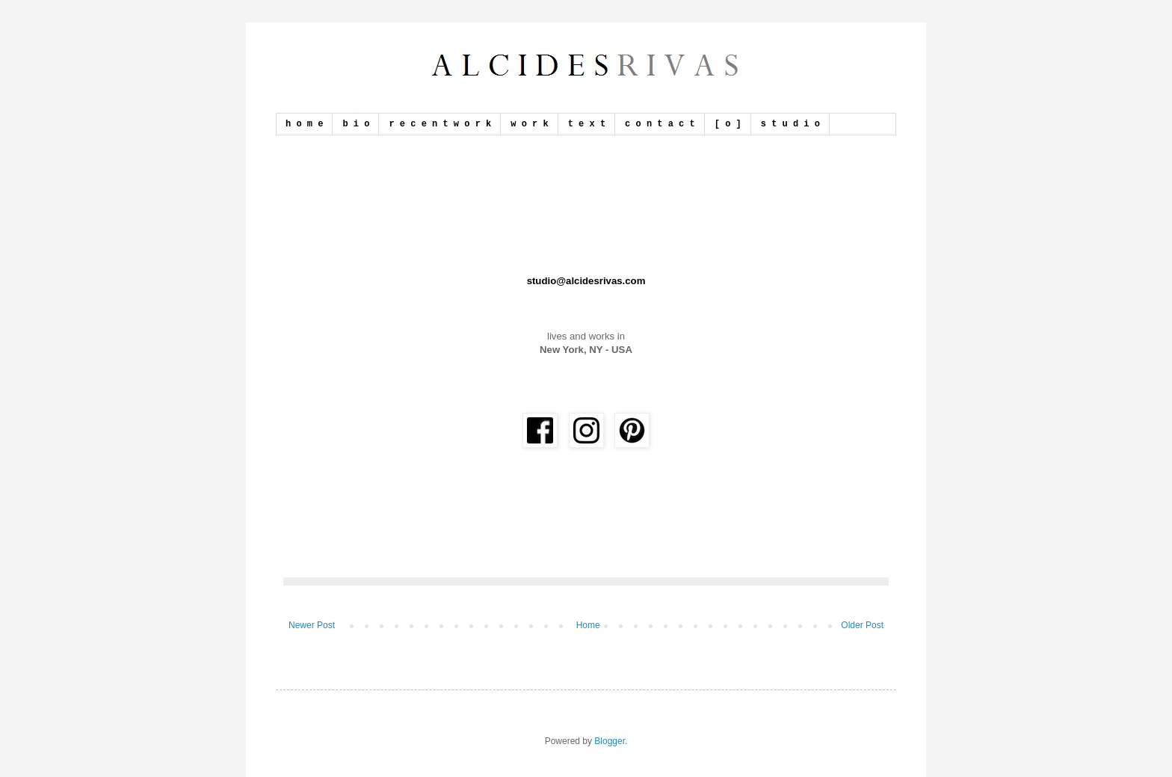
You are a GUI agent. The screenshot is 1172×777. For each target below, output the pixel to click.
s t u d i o (790, 124)
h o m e (304, 124)
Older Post (862, 625)
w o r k (529, 124)
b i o (355, 124)
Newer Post (312, 625)
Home (588, 625)
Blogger (609, 741)
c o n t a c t (660, 124)
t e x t (586, 124)
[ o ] (728, 124)
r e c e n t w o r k (440, 124)
